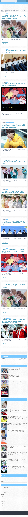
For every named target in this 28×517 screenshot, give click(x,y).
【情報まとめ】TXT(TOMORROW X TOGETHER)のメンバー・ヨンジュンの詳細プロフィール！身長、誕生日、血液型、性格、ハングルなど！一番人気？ (17, 469)
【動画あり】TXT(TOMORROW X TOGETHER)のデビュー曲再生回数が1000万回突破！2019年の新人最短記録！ (14, 253)
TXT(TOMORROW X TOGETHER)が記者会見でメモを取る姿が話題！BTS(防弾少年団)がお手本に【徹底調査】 (14, 224)
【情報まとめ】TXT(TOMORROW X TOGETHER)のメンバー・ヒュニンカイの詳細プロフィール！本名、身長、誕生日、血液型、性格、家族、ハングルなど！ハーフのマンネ (17, 419)
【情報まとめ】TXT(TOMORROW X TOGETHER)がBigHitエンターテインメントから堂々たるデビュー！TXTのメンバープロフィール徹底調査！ (17, 455)
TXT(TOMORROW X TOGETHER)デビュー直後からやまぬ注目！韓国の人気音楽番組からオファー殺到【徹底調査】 (14, 287)
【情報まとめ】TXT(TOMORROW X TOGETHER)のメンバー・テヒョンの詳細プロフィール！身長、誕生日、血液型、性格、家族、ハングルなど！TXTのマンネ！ (17, 404)
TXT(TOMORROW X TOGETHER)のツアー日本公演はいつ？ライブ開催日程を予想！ (13, 394)
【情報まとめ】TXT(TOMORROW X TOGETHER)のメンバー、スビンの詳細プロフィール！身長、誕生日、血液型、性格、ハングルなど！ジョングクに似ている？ (17, 433)
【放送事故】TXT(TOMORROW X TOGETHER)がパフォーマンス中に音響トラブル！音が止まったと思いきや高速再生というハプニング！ (14, 323)
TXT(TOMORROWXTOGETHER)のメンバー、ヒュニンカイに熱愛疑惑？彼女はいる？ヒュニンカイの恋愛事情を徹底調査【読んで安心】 (14, 126)
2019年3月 (2, 483)
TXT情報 (2, 496)
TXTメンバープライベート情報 (6, 490)
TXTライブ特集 (3, 494)
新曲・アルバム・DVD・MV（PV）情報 (7, 510)
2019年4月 (2, 481)
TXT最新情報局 (14, 2)
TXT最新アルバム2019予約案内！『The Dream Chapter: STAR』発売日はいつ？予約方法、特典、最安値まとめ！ (14, 383)
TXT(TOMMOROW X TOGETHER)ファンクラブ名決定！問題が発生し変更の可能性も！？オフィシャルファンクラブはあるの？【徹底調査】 (14, 17)
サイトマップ (3, 513)
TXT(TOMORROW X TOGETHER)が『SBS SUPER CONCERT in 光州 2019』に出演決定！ (13, 370)
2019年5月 (2, 479)
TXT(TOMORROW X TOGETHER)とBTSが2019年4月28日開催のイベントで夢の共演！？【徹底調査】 (14, 193)
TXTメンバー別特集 (4, 492)
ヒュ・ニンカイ (3, 501)
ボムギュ (2, 505)
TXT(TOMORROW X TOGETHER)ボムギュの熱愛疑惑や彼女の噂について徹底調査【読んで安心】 (17, 462)
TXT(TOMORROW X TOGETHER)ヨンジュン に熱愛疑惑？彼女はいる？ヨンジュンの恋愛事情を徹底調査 (17, 426)
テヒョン (2, 499)
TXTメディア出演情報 (4, 488)
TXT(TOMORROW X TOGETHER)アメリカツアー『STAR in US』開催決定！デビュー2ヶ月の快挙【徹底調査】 (14, 162)
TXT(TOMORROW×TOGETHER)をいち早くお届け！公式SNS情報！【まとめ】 (13, 388)
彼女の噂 (2, 508)
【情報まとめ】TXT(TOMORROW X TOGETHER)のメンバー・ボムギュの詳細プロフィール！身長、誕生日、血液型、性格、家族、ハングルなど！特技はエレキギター (17, 440)
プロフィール (3, 503)
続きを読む (4, 43)
